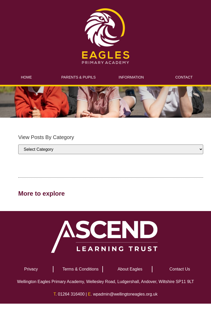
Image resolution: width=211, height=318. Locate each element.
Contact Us (179, 269)
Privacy (31, 269)
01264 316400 (71, 294)
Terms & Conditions (81, 269)
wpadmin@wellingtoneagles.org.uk (125, 294)
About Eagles (129, 269)
